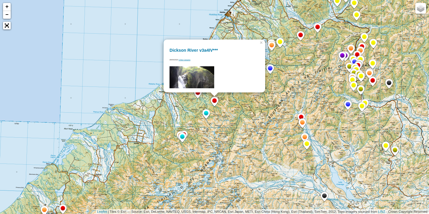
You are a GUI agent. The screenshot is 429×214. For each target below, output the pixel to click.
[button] (7, 25)
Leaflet (102, 211)
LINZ (381, 211)
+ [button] (7, 6)
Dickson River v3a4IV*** (194, 50)
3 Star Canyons (184, 60)
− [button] (7, 14)
